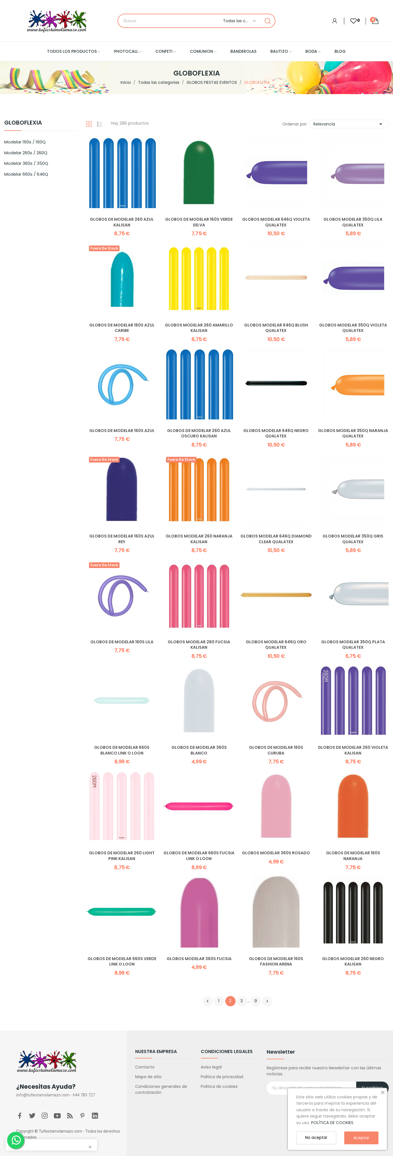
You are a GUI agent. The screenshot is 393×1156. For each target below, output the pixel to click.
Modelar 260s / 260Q (25, 153)
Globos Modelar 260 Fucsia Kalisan (199, 644)
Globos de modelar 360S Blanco (199, 750)
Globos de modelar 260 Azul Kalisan (122, 222)
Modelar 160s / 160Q (25, 142)
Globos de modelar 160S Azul (122, 430)
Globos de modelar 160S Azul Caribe (122, 328)
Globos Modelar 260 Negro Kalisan (353, 961)
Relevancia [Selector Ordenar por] (348, 124)
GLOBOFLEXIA (23, 123)
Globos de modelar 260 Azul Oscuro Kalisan (199, 433)
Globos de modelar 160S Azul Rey (122, 539)
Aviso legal (211, 1067)
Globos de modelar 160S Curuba (276, 750)
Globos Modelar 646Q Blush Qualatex (276, 328)
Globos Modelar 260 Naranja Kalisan (199, 539)
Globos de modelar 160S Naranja (353, 855)
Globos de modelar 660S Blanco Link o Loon (121, 750)
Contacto (145, 1067)
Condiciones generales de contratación (161, 1089)
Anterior (207, 1001)
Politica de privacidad (222, 1077)
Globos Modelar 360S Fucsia (199, 959)
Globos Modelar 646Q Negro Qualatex (276, 433)
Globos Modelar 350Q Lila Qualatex (352, 222)
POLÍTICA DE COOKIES (332, 1122)
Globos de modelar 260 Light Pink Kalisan (122, 855)
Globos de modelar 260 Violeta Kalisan (353, 750)
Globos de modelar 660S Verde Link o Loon (122, 961)
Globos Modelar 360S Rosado (276, 853)
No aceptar (316, 1137)
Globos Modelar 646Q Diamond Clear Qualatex (276, 539)
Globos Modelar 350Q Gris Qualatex (353, 539)
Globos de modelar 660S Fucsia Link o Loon (198, 855)
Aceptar (361, 1138)
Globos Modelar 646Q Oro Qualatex (276, 644)
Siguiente (267, 1001)
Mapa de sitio (148, 1077)
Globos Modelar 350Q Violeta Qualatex (353, 328)
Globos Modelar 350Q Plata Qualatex (353, 644)
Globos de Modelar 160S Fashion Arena (276, 961)
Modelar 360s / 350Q (26, 163)
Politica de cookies (219, 1086)
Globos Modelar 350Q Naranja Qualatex (353, 433)
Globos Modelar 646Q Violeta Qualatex (276, 222)
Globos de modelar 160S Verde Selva (199, 222)
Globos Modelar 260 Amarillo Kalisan (199, 328)
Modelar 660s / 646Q (26, 174)
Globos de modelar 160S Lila (121, 642)
